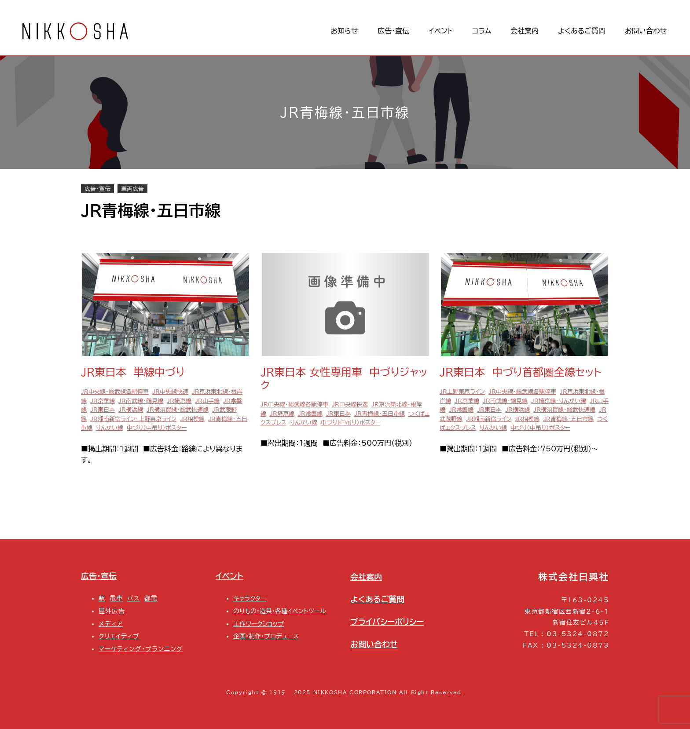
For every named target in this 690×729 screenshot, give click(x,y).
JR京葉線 (102, 401)
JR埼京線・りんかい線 (558, 401)
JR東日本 (102, 410)
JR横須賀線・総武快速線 (178, 410)
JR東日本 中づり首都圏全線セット (521, 372)
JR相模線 (192, 419)
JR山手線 (207, 401)
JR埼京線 (179, 401)
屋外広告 (112, 611)
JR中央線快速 (170, 392)
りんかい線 (109, 428)
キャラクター (249, 598)
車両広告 (132, 189)
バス (133, 598)
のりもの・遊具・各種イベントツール (279, 611)
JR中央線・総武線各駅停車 (115, 392)
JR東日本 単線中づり (133, 372)
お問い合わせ (374, 644)
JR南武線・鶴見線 (140, 401)
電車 (116, 598)
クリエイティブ (119, 636)
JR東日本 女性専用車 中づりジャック (344, 378)
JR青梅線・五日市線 (379, 414)
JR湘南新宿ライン (488, 419)
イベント (229, 576)
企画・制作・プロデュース (266, 636)
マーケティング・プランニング (141, 648)
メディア (111, 623)
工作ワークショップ (258, 623)
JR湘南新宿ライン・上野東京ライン (133, 419)
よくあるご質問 (377, 599)
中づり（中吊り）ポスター (157, 428)
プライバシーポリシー (387, 622)
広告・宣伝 (97, 189)
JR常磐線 (310, 414)
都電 (151, 598)
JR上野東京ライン (462, 392)
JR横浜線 (130, 410)
